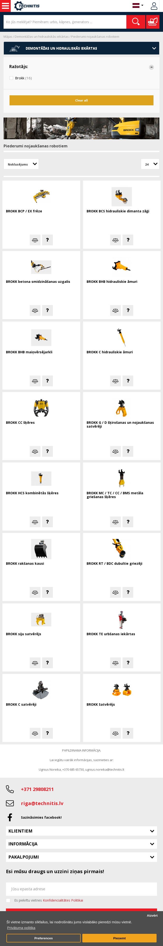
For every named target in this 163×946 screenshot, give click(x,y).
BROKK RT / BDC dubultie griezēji (114, 564)
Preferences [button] (43, 938)
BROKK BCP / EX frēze (24, 211)
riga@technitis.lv (42, 803)
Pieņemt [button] (119, 938)
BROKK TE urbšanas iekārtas (111, 634)
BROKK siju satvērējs (23, 634)
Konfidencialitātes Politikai (63, 900)
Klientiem (20, 831)
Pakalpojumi (23, 857)
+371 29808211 (37, 789)
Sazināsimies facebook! (41, 817)
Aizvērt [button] (152, 915)
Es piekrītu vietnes (48, 900)
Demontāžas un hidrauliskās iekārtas (42, 36)
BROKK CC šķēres (20, 423)
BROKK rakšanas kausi (25, 564)
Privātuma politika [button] (21, 928)
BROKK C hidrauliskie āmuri (110, 352)
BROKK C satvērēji (21, 705)
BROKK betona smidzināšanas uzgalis (38, 282)
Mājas (8, 36)
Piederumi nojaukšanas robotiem (95, 36)
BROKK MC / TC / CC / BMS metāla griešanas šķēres (115, 495)
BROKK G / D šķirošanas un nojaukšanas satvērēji (120, 425)
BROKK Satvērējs (101, 705)
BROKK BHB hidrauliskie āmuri (112, 282)
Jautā (47, 240)
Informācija (22, 844)
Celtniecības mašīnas (5, 6)
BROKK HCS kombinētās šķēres (32, 493)
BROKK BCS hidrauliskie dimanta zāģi (118, 211)
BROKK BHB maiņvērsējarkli (29, 352)
